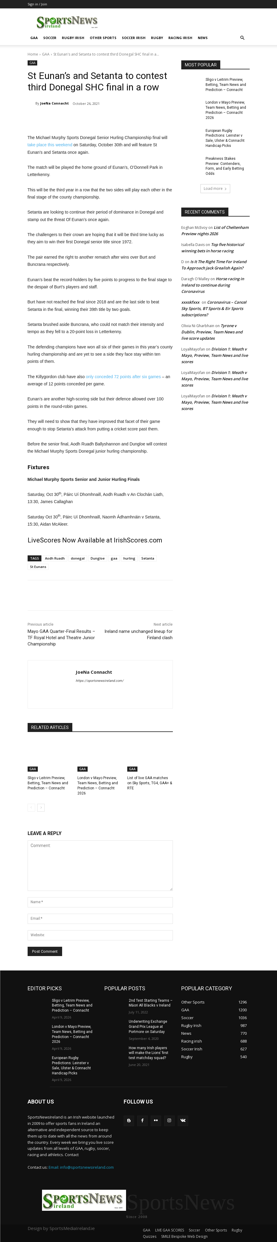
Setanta (147, 558)
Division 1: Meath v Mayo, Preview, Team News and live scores (214, 355)
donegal (78, 558)
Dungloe (98, 558)
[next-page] (41, 808)
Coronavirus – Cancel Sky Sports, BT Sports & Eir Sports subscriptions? (213, 308)
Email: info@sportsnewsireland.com (81, 1167)
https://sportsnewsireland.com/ (100, 681)
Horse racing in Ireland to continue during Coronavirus (212, 285)
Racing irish (180, 37)
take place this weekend (50, 144)
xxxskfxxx (190, 302)
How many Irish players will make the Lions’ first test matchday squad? (148, 1053)
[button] (242, 38)
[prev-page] (31, 808)
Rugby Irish (73, 37)
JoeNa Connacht (54, 103)
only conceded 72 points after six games (123, 376)
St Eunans (38, 566)
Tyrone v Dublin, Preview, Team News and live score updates (211, 332)
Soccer (49, 37)
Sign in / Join (37, 4)
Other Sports (103, 37)
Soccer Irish (134, 37)
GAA (34, 37)
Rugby (157, 37)
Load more (215, 188)
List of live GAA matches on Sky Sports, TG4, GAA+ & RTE (149, 783)
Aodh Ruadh (55, 558)
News (203, 37)
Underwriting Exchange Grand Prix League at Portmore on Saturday (148, 1026)
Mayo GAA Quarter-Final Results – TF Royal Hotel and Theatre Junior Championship (61, 638)
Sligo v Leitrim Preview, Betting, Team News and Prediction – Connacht (48, 783)
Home (33, 54)
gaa (114, 558)
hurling (129, 558)
